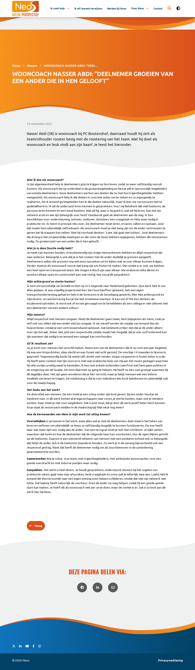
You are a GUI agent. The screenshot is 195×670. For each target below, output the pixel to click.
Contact (158, 8)
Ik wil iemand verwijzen (88, 8)
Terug (38, 525)
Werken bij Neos (116, 8)
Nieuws (32, 65)
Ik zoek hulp (57, 8)
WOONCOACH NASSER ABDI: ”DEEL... (71, 65)
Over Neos (137, 8)
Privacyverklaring (170, 660)
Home (16, 65)
